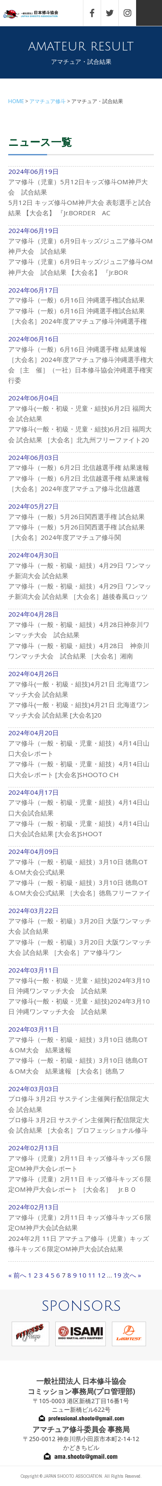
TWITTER (114, 13)
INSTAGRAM (132, 13)
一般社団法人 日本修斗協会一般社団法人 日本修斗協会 (36, 14)
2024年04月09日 (81, 876)
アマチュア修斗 (47, 101)
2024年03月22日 (81, 935)
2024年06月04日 (81, 423)
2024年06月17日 (81, 310)
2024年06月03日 (81, 477)
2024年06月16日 (81, 363)
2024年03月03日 (81, 1113)
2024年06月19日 (81, 196)
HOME (16, 101)
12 (101, 1275)
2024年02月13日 (81, 1172)
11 (92, 1275)
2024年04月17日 (81, 817)
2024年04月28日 (81, 639)
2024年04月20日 (81, 757)
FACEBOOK (96, 13)
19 (117, 1275)
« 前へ (17, 1275)
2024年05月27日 (81, 526)
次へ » (132, 1275)
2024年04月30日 (81, 580)
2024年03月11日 (81, 995)
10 (82, 1275)
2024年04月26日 (81, 698)
